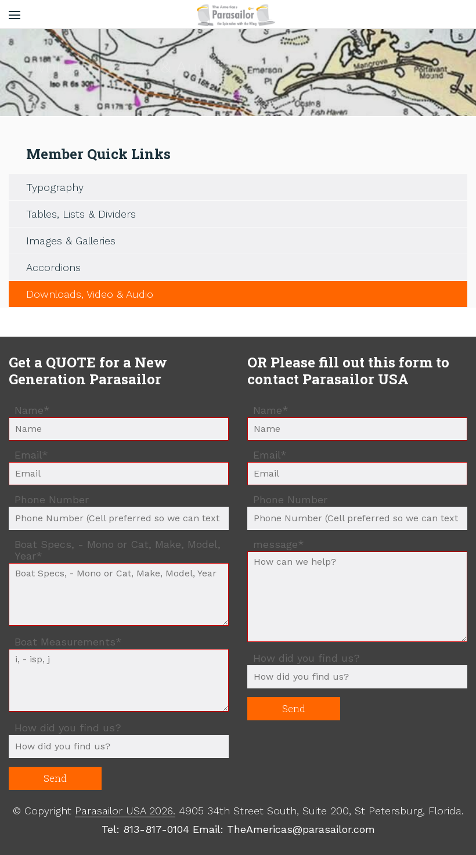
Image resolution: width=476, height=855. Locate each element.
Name (35, 411)
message (279, 545)
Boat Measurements (68, 642)
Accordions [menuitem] (53, 267)
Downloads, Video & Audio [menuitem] (89, 294)
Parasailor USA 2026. (125, 811)
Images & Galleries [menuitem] (71, 241)
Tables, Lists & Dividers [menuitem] (81, 214)
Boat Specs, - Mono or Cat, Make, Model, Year (117, 550)
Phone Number (52, 500)
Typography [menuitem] (55, 187)
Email (34, 455)
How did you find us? (68, 728)
